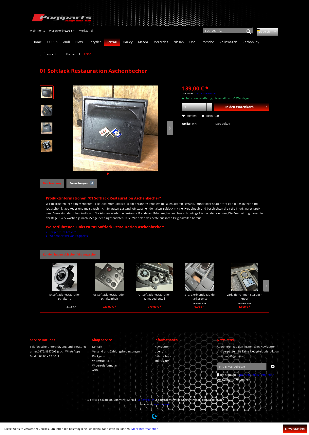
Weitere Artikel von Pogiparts (67, 236)
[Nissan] (179, 42)
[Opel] (193, 42)
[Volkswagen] (228, 42)
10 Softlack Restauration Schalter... (64, 296)
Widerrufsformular (104, 365)
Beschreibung (52, 183)
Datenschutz (162, 356)
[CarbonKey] (251, 42)
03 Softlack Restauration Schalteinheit (109, 296)
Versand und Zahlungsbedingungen (116, 351)
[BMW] (79, 42)
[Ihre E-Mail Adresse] (242, 366)
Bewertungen (81, 183)
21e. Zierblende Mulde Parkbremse (200, 296)
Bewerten (210, 116)
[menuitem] (37, 31)
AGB (95, 370)
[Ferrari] (112, 42)
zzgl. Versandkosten (205, 93)
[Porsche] (208, 42)
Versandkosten (146, 399)
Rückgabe (98, 356)
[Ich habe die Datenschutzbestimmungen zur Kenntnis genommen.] (218, 374)
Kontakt (97, 347)
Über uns (160, 351)
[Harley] (127, 42)
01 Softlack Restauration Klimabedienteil (154, 296)
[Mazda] (143, 42)
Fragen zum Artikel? (61, 232)
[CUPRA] (52, 42)
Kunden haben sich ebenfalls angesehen (70, 254)
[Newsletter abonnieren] (272, 366)
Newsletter (161, 347)
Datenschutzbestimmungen (255, 375)
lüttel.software (162, 404)
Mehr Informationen (144, 429)
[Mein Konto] (37, 31)
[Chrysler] (95, 42)
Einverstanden (295, 428)
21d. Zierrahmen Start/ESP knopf (244, 296)
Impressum (162, 361)
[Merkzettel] (86, 31)
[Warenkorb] (62, 31)
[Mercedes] (161, 42)
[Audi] (66, 42)
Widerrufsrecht (102, 361)
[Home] (37, 42)
